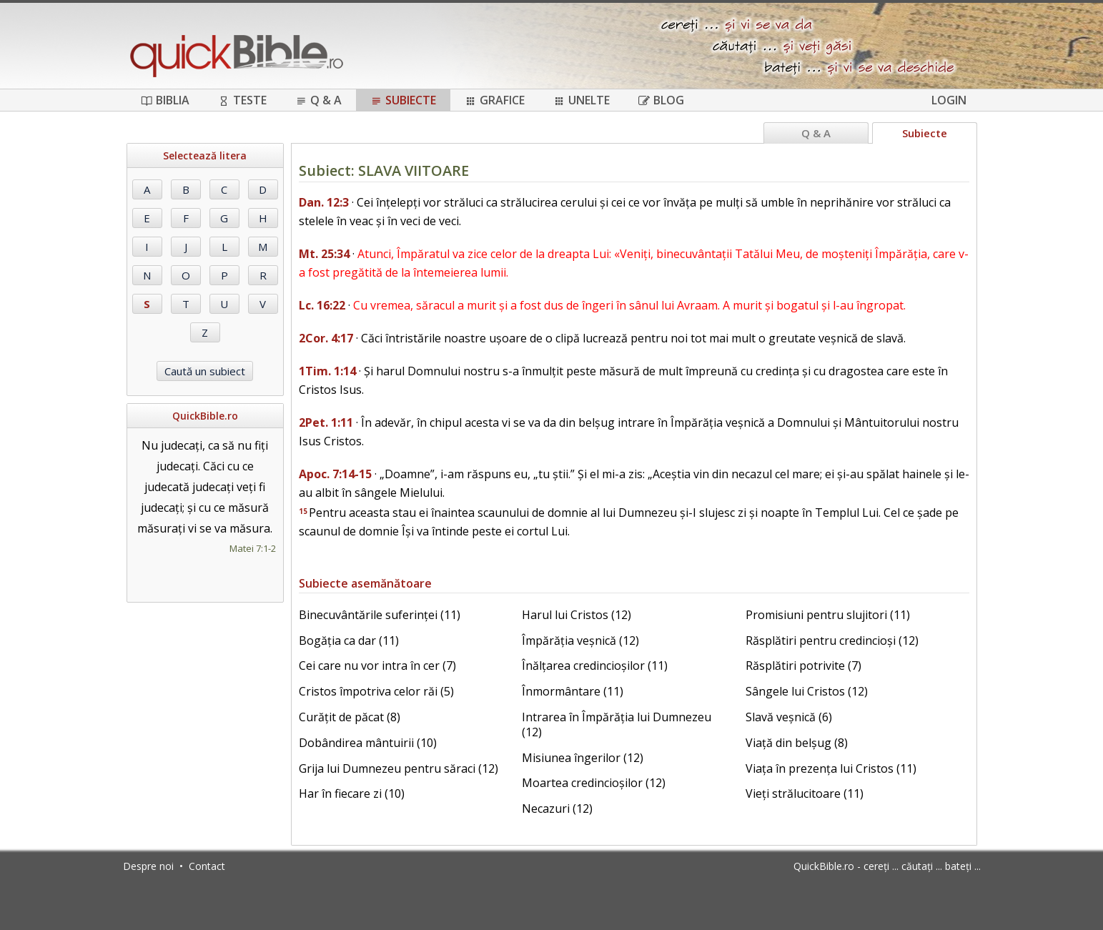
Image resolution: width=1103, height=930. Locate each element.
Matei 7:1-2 (252, 548)
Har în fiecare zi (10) (352, 793)
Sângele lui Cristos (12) (807, 691)
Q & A (318, 100)
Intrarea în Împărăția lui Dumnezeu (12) (616, 724)
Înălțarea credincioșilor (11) (595, 665)
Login (948, 100)
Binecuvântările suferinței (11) (379, 615)
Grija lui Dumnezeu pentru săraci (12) (398, 768)
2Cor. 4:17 (326, 338)
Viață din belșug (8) (797, 743)
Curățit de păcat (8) (349, 717)
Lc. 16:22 (322, 305)
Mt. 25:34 (324, 254)
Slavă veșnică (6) (789, 717)
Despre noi (148, 866)
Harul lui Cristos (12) (576, 615)
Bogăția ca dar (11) (349, 640)
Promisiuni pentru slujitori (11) (828, 615)
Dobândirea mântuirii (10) (368, 743)
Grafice (495, 100)
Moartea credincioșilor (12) (594, 783)
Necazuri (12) (557, 808)
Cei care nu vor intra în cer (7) (377, 665)
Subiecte (403, 100)
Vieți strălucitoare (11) (805, 793)
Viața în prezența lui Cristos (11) (831, 768)
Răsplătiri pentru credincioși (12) (832, 640)
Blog (661, 100)
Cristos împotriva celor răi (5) (376, 691)
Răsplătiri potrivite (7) (803, 665)
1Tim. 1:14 (327, 371)
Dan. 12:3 (324, 202)
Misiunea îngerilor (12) (582, 758)
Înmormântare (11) (572, 691)
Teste (242, 100)
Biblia (165, 100)
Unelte (581, 100)
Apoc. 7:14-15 (335, 474)
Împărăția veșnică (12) (580, 640)
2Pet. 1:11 (326, 422)
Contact (207, 866)
